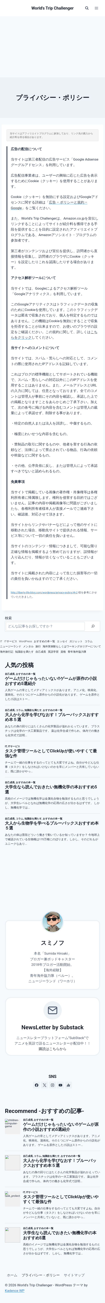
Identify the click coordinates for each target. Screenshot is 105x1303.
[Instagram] (52, 1085)
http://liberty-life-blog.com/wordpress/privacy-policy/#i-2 (44, 592)
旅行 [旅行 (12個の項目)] (38, 646)
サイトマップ (74, 1275)
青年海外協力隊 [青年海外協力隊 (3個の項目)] (77, 651)
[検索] (93, 626)
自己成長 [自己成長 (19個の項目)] (40, 651)
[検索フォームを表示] (87, 8)
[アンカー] (68, 1085)
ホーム (12, 1275)
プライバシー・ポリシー (41, 1275)
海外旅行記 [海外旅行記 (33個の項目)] (6, 651)
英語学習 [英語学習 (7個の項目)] (53, 651)
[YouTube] (60, 1085)
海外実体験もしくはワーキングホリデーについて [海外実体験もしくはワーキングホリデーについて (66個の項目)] (72, 646)
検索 (8, 618)
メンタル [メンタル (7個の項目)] (28, 646)
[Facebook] (36, 1085)
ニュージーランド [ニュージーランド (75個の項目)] (10, 646)
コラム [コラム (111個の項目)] (89, 641)
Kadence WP (14, 1291)
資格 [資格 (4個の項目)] (63, 651)
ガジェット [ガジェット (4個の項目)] (76, 641)
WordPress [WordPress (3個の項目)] (25, 641)
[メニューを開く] (96, 8)
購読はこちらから (52, 1049)
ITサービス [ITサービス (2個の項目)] (10, 641)
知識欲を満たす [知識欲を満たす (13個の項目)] (24, 651)
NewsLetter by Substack (52, 1027)
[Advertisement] (52, 46)
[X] (44, 1085)
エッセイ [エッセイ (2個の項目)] (62, 641)
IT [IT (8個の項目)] (1, 641)
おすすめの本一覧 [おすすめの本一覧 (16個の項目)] (44, 641)
